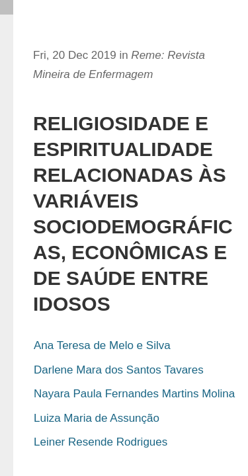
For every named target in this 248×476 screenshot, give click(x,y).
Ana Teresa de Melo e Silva (102, 345)
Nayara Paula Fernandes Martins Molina (134, 393)
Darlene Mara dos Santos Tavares (119, 370)
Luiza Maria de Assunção (96, 418)
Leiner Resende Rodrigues (100, 442)
